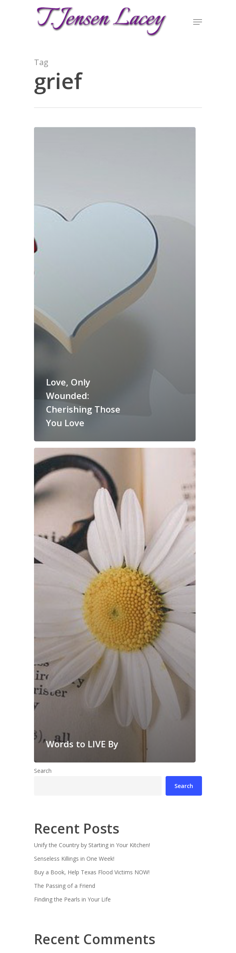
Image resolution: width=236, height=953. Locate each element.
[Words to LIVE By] (115, 605)
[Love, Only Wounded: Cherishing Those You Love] (115, 284)
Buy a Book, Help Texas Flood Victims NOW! (92, 872)
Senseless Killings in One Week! (74, 858)
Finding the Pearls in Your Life (72, 899)
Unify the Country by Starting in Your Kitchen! (92, 845)
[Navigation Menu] (197, 22)
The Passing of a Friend (64, 885)
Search (43, 770)
